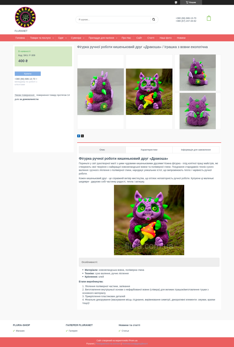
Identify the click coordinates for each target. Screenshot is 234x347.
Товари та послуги (40, 37)
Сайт (139, 37)
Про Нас (126, 37)
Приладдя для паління (101, 37)
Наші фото (166, 37)
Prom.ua (133, 340)
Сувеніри (76, 37)
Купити (27, 73)
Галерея (73, 330)
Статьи (125, 330)
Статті (150, 37)
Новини (181, 37)
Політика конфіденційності (135, 343)
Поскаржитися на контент (108, 343)
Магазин (20, 330)
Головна (20, 37)
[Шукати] (153, 19)
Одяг (60, 37)
